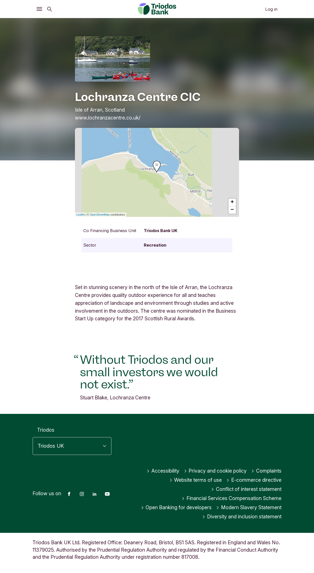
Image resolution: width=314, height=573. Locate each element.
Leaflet (80, 214)
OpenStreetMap (100, 214)
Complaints (266, 471)
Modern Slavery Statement (248, 507)
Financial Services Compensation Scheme (231, 498)
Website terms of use (195, 480)
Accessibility (163, 471)
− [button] (232, 210)
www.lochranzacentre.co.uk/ (107, 118)
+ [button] (232, 202)
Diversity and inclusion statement (241, 517)
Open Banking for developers (176, 507)
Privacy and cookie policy (215, 471)
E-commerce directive (253, 480)
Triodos (45, 430)
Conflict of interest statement (246, 489)
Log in (271, 9)
